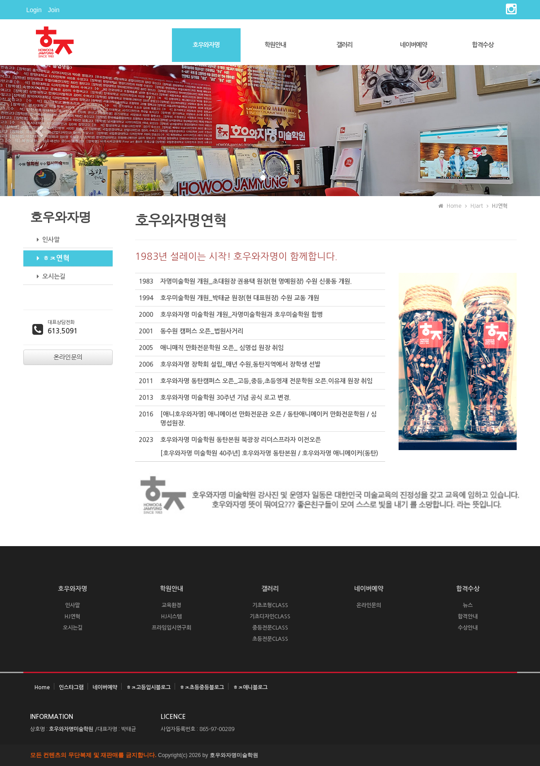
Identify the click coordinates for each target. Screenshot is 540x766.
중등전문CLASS (270, 627)
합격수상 (482, 45)
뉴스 (468, 605)
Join (54, 9)
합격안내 (468, 616)
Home (42, 687)
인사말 (45, 239)
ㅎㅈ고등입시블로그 (148, 687)
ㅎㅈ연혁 (50, 258)
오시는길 (48, 276)
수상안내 (468, 627)
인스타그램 (71, 687)
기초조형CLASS (270, 605)
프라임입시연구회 (171, 627)
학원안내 (275, 45)
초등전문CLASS (270, 639)
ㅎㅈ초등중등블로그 (202, 687)
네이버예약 (413, 45)
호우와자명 (206, 45)
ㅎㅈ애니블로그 (250, 687)
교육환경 (171, 605)
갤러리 (344, 45)
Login (34, 9)
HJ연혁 (72, 616)
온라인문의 (368, 605)
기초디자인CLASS (270, 616)
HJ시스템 (171, 616)
